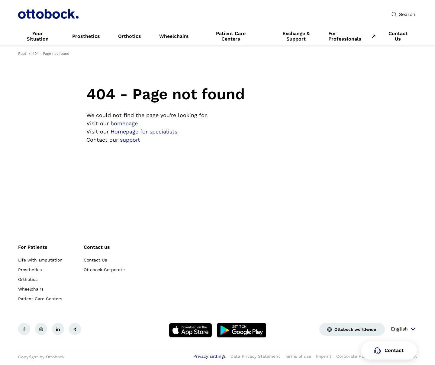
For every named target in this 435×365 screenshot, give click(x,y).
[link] (37, 36)
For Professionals (344, 36)
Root (22, 53)
